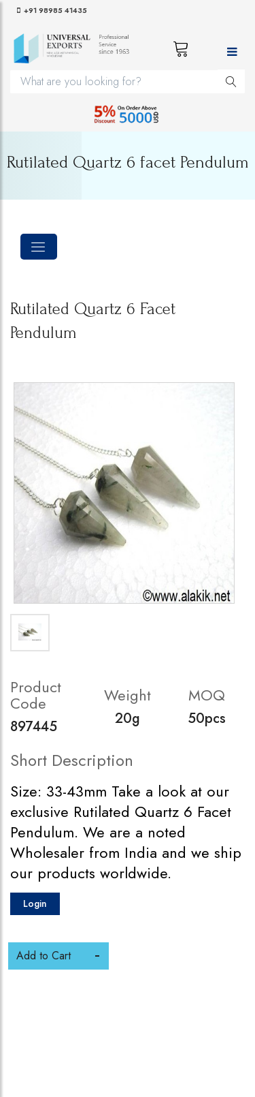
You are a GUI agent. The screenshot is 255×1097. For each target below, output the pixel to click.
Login (35, 903)
